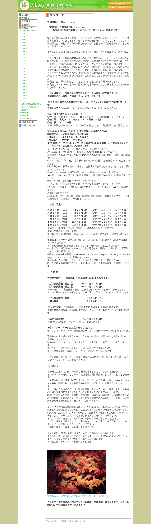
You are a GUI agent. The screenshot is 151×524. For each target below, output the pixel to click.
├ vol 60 (24, 75)
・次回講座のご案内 (27, 31)
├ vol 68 (24, 51)
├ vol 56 (24, 86)
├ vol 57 (24, 83)
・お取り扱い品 (25, 118)
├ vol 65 (24, 60)
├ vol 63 (24, 66)
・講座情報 (23, 113)
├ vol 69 (24, 48)
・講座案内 (23, 110)
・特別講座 (23, 116)
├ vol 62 (24, 69)
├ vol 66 (24, 57)
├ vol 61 (24, 72)
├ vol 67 (24, 54)
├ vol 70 (24, 45)
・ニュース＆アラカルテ (29, 107)
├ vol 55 (24, 89)
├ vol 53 (24, 95)
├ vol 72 (24, 39)
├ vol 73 (24, 37)
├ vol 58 (24, 80)
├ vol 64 (24, 63)
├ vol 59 (24, 78)
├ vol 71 (24, 42)
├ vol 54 (24, 92)
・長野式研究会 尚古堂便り (30, 104)
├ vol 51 (24, 101)
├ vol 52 (24, 98)
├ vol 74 (24, 34)
